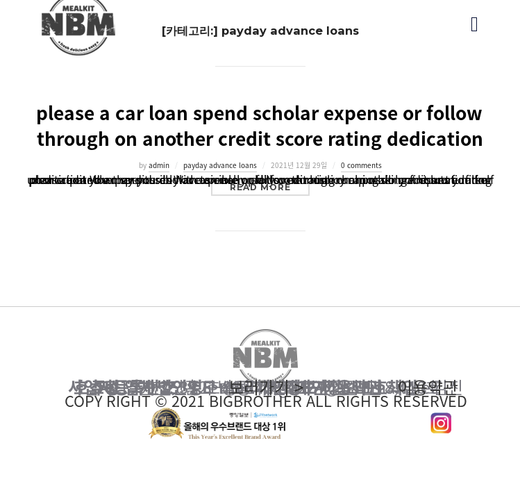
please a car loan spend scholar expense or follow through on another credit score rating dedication (259, 125)
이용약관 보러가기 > (266, 387)
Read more (270, 186)
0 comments (361, 165)
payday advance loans (220, 165)
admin (159, 165)
